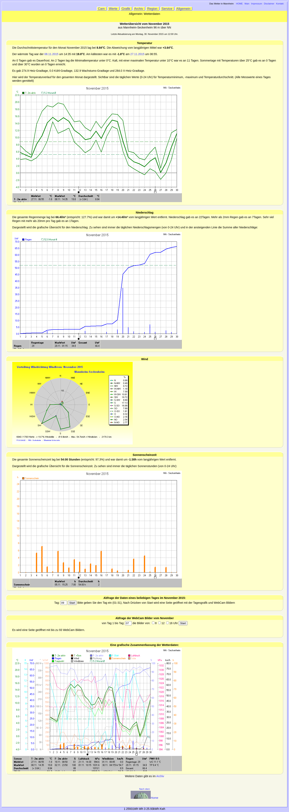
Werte (113, 8)
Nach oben (144, 789)
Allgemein (184, 8)
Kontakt (280, 3)
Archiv (139, 8)
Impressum (256, 3)
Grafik (126, 8)
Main (247, 3)
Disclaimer (269, 3)
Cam (102, 8)
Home (144, 797)
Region (152, 8)
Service (167, 8)
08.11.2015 (51, 54)
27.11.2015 (137, 54)
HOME (239, 3)
